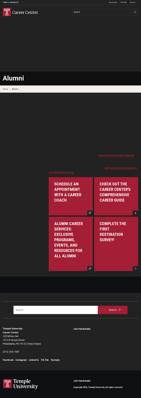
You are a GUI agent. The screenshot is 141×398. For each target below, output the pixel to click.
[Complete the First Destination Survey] (116, 244)
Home (5, 89)
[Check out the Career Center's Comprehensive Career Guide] (116, 196)
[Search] (105, 12)
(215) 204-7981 (11, 351)
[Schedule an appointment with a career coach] (71, 196)
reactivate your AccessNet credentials (116, 155)
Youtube (55, 360)
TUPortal (123, 2)
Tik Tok (45, 360)
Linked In (34, 360)
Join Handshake (82, 328)
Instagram (21, 360)
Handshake (113, 2)
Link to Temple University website (21, 384)
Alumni (132, 2)
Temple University (11, 2)
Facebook (8, 360)
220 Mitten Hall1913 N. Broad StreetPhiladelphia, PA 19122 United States (22, 340)
